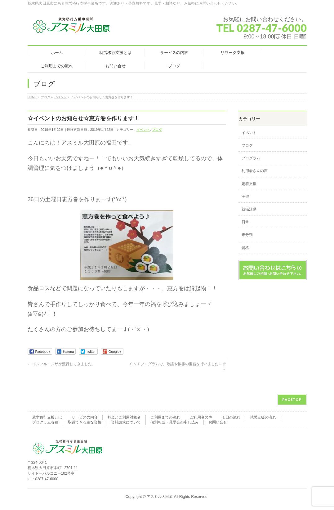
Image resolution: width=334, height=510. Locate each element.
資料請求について (126, 422)
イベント (143, 129)
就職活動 (249, 209)
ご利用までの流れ (165, 417)
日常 (245, 222)
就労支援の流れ (263, 417)
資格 (245, 248)
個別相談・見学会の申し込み (174, 422)
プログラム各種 (45, 422)
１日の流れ (231, 417)
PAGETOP (292, 399)
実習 (245, 196)
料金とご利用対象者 (124, 417)
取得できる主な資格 (84, 422)
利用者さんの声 (255, 171)
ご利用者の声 (201, 417)
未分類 (247, 235)
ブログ (157, 129)
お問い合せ (217, 422)
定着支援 (249, 184)
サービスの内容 (85, 417)
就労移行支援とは (47, 417)
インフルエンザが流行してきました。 (62, 364)
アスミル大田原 (160, 496)
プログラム (251, 158)
